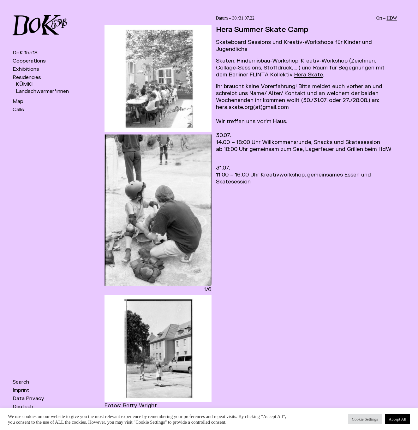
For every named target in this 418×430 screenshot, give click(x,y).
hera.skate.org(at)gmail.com (252, 107)
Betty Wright (140, 405)
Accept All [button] (397, 419)
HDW (391, 18)
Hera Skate (308, 74)
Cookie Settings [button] (365, 419)
